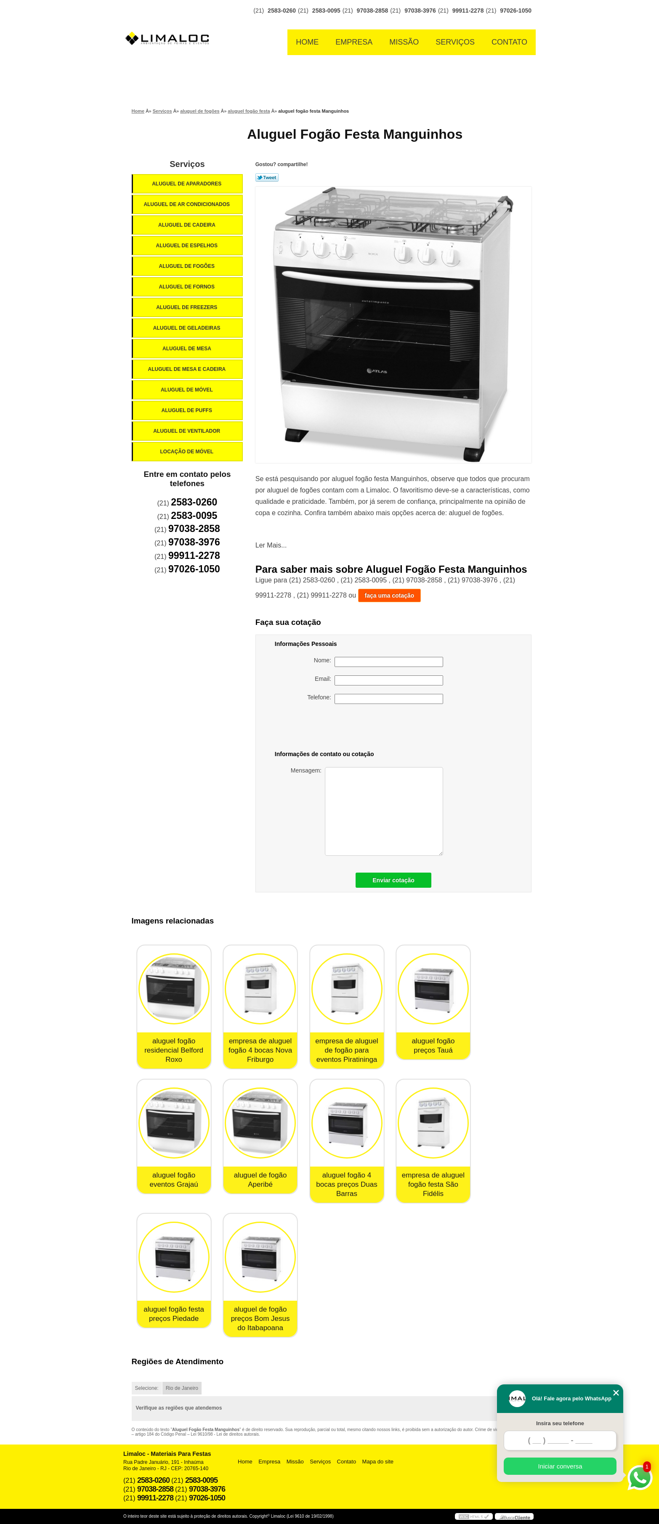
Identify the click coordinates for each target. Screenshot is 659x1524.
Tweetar (267, 177)
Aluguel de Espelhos (187, 246)
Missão (404, 42)
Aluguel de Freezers (187, 307)
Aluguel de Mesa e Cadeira (187, 369)
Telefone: (375, 699)
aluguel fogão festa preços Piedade (173, 1314)
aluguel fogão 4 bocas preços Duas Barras (346, 1184)
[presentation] (384, 728)
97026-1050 (515, 10)
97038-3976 (420, 10)
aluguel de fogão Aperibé (260, 1179)
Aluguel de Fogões (187, 266)
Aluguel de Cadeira (187, 225)
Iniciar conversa (560, 1466)
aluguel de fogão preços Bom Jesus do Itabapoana (260, 1318)
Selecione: (147, 1388)
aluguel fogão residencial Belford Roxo (173, 1050)
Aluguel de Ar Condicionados (187, 204)
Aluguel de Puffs (187, 410)
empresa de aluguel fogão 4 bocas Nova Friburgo (260, 1050)
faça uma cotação (390, 595)
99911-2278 (468, 10)
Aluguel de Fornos (187, 287)
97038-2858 (372, 10)
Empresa (353, 42)
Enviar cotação (393, 880)
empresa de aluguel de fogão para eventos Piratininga (346, 1050)
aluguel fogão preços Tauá (433, 1045)
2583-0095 (326, 10)
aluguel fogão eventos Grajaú (173, 1179)
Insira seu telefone (560, 1423)
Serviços (455, 42)
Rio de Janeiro (182, 1388)
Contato (509, 42)
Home (307, 42)
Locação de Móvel (187, 452)
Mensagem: (367, 811)
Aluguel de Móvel (187, 390)
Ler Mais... (271, 545)
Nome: (378, 662)
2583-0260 (282, 10)
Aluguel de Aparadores (187, 184)
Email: (379, 680)
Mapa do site (377, 1461)
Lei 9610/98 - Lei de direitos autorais (225, 1434)
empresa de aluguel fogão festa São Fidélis (433, 1184)
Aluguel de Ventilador (187, 431)
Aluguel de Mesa (187, 349)
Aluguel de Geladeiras (187, 328)
